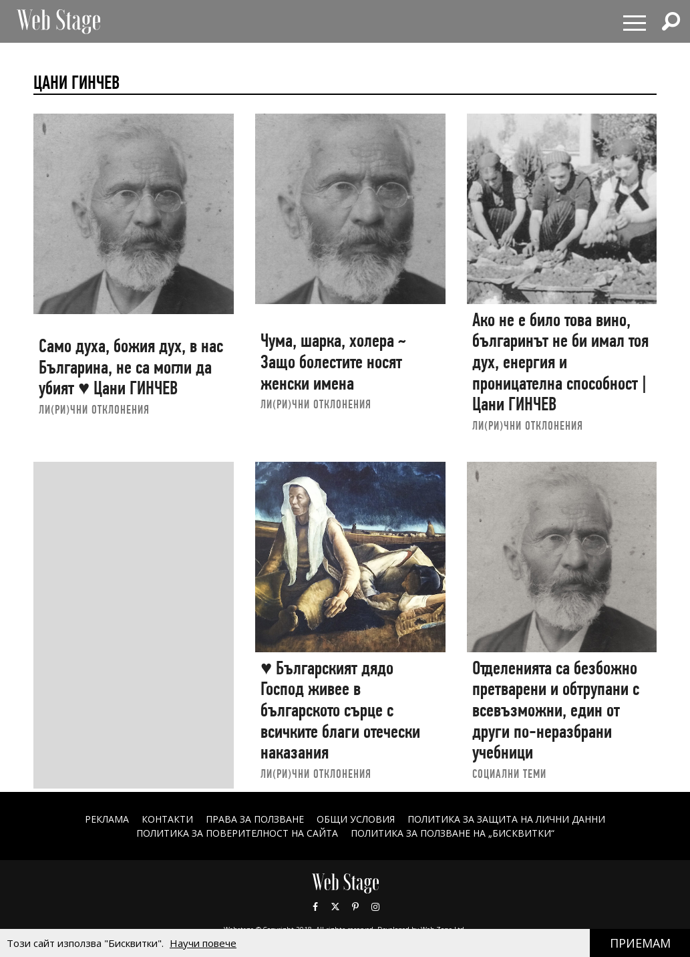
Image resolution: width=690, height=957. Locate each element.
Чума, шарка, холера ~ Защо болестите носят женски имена (333, 361)
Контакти (167, 819)
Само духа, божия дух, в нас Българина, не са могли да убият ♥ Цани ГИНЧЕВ (131, 367)
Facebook (315, 907)
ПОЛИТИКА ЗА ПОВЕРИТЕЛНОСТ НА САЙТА (237, 833)
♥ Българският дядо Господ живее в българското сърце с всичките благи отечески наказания (340, 710)
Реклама (107, 819)
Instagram (375, 907)
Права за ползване (255, 819)
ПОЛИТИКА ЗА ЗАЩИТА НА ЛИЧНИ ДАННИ (506, 819)
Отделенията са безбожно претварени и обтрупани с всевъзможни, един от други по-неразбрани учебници (555, 710)
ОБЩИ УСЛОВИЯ (356, 819)
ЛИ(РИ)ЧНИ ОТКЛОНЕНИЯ (94, 409)
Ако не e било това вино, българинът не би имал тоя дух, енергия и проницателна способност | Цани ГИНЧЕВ (560, 362)
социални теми (509, 774)
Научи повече (203, 943)
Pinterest (355, 907)
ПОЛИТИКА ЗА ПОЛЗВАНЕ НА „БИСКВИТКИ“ (452, 833)
